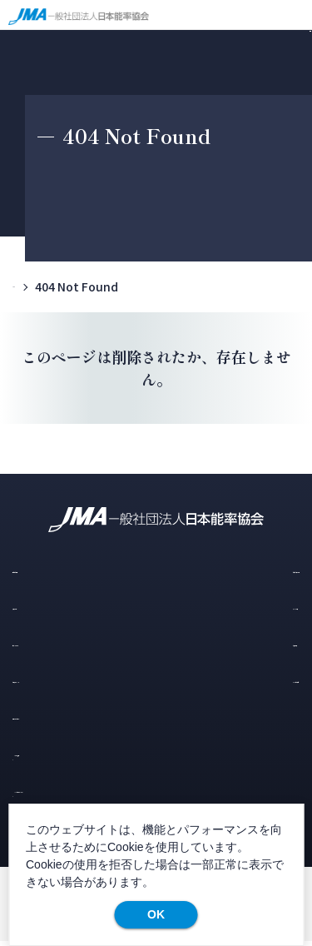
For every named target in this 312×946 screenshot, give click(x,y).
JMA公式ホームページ (90, 791)
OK (156, 914)
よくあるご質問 (236, 680)
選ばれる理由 (49, 569)
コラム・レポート (55, 643)
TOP (25, 287)
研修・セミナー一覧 (248, 569)
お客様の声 (227, 643)
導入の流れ (43, 606)
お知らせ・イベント (61, 680)
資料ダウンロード (59, 717)
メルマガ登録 (64, 754)
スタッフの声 (230, 606)
